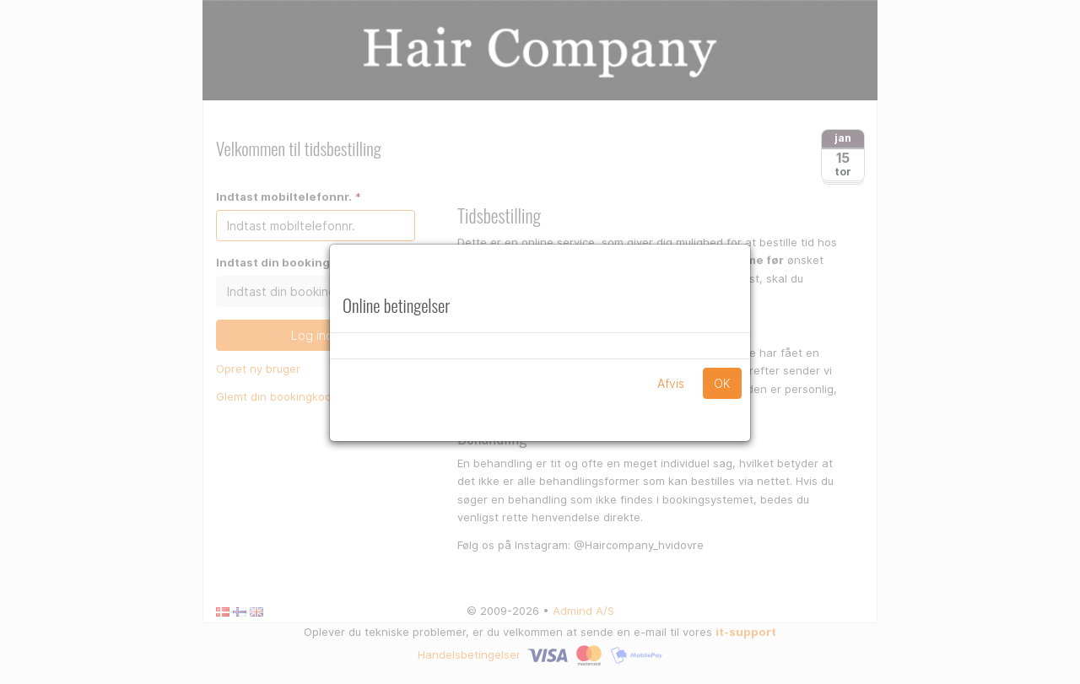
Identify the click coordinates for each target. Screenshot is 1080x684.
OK (722, 383)
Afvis (670, 383)
